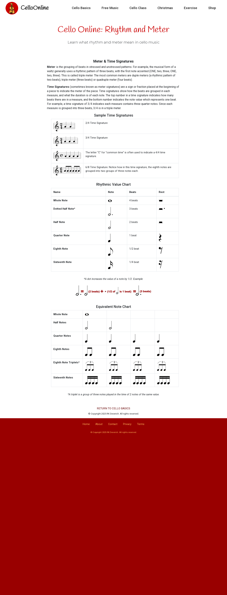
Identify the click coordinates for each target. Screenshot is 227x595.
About (99, 424)
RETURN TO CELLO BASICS (113, 408)
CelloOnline (35, 8)
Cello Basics (81, 8)
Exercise (190, 8)
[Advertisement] (113, 469)
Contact (112, 424)
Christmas (165, 8)
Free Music (110, 8)
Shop (212, 8)
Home (86, 424)
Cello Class (137, 8)
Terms (140, 424)
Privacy (127, 424)
